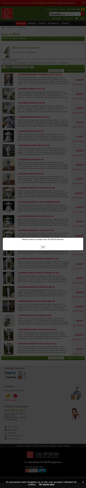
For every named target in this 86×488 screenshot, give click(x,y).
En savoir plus (46, 484)
